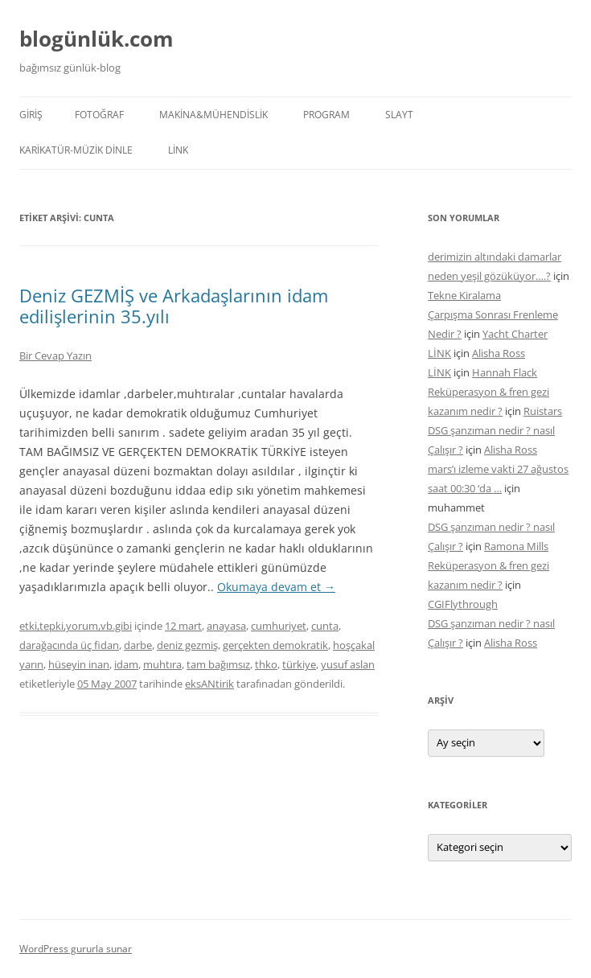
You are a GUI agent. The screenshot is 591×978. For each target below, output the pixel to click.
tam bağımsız (218, 664)
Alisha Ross (498, 353)
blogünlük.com (96, 38)
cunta (325, 625)
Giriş (31, 114)
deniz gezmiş (187, 645)
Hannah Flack (504, 372)
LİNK (178, 150)
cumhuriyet (278, 625)
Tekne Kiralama (464, 295)
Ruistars (542, 411)
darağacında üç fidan (69, 645)
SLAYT (399, 114)
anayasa (226, 625)
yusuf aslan (348, 664)
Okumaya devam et (276, 586)
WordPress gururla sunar (75, 948)
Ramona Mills (516, 546)
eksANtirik (209, 683)
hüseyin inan (78, 664)
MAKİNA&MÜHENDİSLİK (213, 114)
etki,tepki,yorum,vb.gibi (75, 625)
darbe (138, 645)
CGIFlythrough (463, 604)
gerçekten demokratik (275, 645)
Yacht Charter (515, 334)
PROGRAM (326, 114)
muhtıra (162, 664)
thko (266, 664)
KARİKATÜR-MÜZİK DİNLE (76, 150)
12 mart (183, 625)
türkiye (299, 664)
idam (126, 664)
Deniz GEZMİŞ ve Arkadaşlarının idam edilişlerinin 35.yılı (173, 305)
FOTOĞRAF (99, 114)
